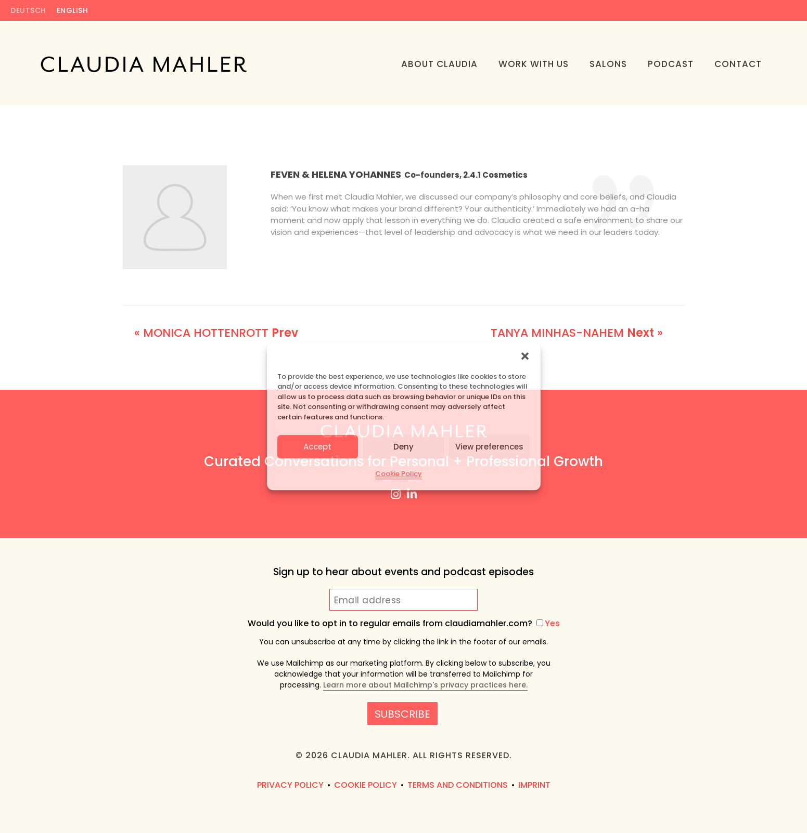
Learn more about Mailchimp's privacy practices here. (425, 685)
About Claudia (439, 64)
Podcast (671, 64)
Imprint (534, 785)
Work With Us (533, 64)
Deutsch (28, 11)
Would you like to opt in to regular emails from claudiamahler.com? (404, 623)
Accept (317, 446)
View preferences (489, 446)
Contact (738, 64)
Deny (403, 446)
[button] (525, 356)
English (72, 11)
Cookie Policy (398, 474)
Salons (608, 64)
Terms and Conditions (457, 785)
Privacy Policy (290, 785)
